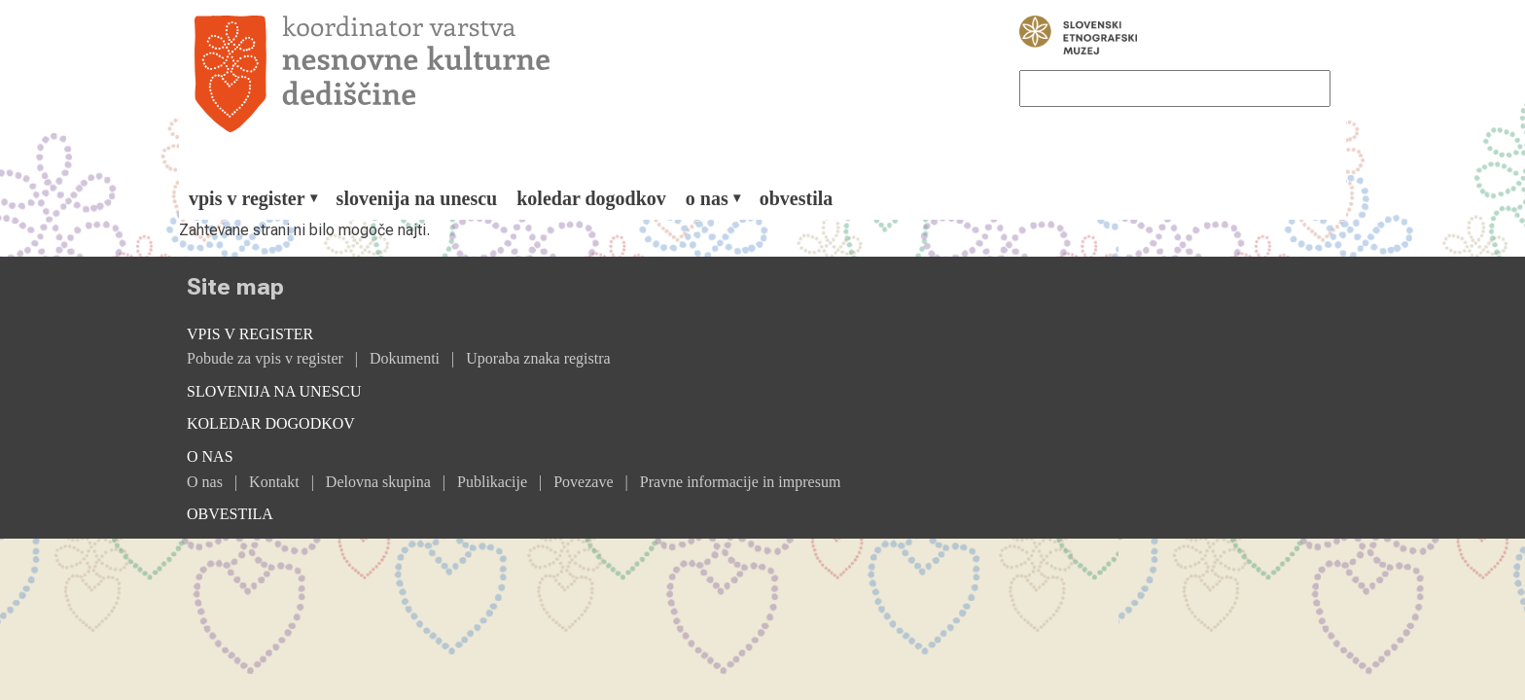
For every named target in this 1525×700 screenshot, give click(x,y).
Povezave (583, 481)
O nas (205, 481)
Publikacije (492, 481)
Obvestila (796, 198)
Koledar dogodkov (591, 198)
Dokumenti (405, 358)
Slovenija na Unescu (417, 198)
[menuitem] (253, 198)
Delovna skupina (378, 481)
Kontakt (274, 481)
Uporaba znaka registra (538, 358)
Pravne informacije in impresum (740, 481)
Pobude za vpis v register (265, 358)
